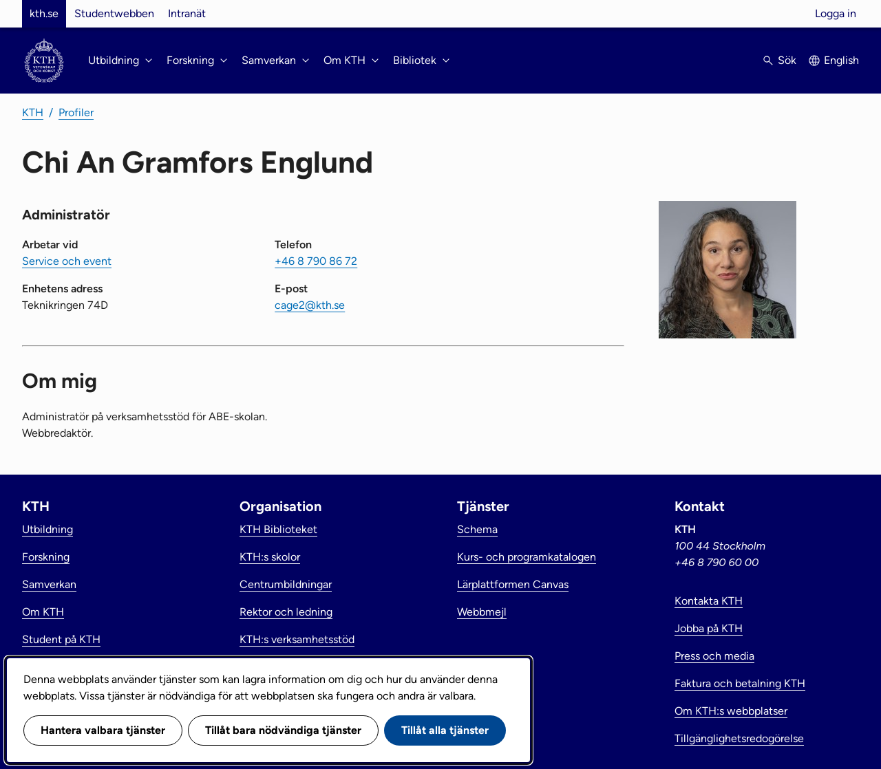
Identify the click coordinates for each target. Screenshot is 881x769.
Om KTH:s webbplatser (731, 710)
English (841, 60)
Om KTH (43, 611)
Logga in (835, 13)
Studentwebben (114, 13)
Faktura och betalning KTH (740, 683)
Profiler (76, 112)
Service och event (67, 261)
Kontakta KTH (709, 600)
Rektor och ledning (286, 611)
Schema (477, 529)
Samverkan (49, 584)
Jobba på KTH (709, 628)
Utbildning (47, 529)
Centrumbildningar (286, 584)
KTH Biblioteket (278, 529)
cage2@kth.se (310, 305)
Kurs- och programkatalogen (526, 556)
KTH (32, 112)
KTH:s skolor (270, 556)
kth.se (44, 13)
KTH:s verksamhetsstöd (297, 639)
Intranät (187, 13)
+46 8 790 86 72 (316, 261)
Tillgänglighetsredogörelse (739, 738)
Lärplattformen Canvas (513, 584)
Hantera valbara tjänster (103, 730)
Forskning (46, 556)
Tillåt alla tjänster (445, 730)
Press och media (714, 655)
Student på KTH (61, 639)
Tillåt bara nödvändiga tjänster (283, 730)
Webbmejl (482, 611)
